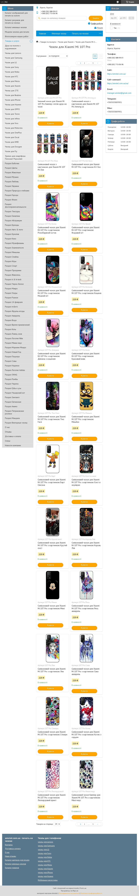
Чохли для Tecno (12, 114)
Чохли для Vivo (11, 123)
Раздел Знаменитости (14, 247)
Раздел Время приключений (17, 325)
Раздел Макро (11, 288)
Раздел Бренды (12, 225)
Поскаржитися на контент (69, 893)
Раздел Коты (10, 329)
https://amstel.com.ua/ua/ (118, 83)
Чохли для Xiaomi (12, 86)
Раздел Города (11, 195)
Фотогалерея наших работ (16, 36)
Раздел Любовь (12, 181)
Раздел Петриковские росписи (14, 412)
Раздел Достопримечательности (15, 205)
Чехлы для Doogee (13, 146)
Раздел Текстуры (12, 211)
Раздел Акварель (12, 315)
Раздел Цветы (11, 168)
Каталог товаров (12, 868)
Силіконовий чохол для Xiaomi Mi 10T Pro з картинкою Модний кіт (52, 293)
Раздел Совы (10, 361)
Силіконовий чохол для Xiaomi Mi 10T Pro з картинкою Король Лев (86, 545)
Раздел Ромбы (11, 379)
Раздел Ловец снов (13, 334)
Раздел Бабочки (12, 163)
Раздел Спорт (11, 266)
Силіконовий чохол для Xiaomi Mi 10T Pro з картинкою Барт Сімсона (52, 482)
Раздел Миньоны (12, 252)
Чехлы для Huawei (13, 104)
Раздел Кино (10, 238)
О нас (7, 427)
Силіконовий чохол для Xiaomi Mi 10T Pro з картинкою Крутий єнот (52, 545)
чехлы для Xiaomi (45, 869)
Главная (42, 33)
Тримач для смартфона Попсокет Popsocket (15, 157)
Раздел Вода (10, 320)
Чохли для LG (11, 62)
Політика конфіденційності (91, 893)
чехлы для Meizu (45, 865)
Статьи (7, 441)
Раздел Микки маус (13, 343)
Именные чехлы (59, 33)
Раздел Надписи (12, 365)
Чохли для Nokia (12, 72)
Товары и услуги (12, 41)
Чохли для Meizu (12, 81)
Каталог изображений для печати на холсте (16, 14)
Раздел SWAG (11, 374)
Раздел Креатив (12, 234)
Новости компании (13, 445)
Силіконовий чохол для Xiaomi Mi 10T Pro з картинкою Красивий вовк (85, 356)
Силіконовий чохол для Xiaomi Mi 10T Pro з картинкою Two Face (52, 419)
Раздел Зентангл (12, 397)
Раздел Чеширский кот (15, 393)
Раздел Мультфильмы (14, 243)
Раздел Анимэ (11, 406)
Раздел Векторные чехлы (16, 422)
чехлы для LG (43, 849)
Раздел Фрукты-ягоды (15, 311)
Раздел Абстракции (13, 220)
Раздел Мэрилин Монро (15, 347)
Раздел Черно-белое (14, 284)
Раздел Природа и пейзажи (17, 190)
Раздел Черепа (11, 383)
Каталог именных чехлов (16, 27)
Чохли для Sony (12, 67)
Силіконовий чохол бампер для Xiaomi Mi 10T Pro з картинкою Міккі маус (86, 798)
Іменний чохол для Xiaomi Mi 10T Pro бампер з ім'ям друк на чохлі (52, 104)
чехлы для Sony (44, 853)
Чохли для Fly (11, 151)
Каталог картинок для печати (17, 860)
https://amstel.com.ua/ (116, 74)
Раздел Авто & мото (14, 229)
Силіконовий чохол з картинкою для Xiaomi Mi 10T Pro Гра (51, 167)
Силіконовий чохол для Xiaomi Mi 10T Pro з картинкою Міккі (52, 607)
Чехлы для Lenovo (13, 53)
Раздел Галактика (12, 216)
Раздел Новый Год (13, 352)
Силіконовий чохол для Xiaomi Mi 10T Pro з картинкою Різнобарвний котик (52, 230)
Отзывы (8, 431)
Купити (50, 123)
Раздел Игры (10, 261)
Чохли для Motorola (13, 128)
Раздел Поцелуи (12, 356)
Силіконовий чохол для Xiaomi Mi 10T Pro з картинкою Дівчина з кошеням (52, 356)
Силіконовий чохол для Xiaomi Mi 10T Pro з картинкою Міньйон (85, 419)
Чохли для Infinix (12, 118)
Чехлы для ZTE (11, 90)
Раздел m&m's (11, 306)
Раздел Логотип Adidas (15, 370)
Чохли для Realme (13, 95)
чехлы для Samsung (46, 846)
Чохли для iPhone (12, 100)
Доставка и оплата (13, 436)
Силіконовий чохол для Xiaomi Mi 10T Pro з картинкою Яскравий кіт (85, 230)
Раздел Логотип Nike (14, 338)
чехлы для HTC (44, 861)
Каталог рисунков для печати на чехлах (14, 21)
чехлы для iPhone (45, 872)
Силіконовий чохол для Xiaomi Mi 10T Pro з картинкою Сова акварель (85, 671)
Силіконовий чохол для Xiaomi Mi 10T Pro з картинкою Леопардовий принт (52, 798)
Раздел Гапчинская (13, 402)
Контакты (9, 845)
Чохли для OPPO (12, 109)
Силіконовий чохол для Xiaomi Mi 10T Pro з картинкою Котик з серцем (86, 734)
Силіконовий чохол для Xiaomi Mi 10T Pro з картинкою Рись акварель (85, 608)
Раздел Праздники (13, 270)
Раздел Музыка (11, 177)
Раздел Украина (12, 186)
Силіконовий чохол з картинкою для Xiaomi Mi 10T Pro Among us (85, 104)
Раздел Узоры (11, 293)
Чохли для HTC (11, 76)
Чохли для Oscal (12, 137)
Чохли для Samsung (13, 58)
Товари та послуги (48, 42)
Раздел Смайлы (12, 256)
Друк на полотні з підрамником (12, 47)
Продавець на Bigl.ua (69, 891)
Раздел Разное (11, 297)
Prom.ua (83, 888)
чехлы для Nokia (45, 857)
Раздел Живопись (12, 275)
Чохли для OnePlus (13, 132)
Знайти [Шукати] (96, 18)
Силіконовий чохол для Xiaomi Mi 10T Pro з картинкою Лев (52, 670)
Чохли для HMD (12, 142)
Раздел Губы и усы (13, 388)
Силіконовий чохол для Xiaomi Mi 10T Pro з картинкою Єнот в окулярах (86, 482)
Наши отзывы (10, 856)
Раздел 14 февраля (14, 302)
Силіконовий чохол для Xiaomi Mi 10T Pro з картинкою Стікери (52, 733)
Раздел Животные (13, 172)
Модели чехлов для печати (17, 32)
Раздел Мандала (12, 418)
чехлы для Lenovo (45, 842)
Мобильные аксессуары (48, 880)
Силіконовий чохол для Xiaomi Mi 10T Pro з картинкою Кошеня (86, 291)
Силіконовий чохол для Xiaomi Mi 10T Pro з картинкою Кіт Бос (86, 165)
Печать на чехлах (80, 33)
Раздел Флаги (11, 199)
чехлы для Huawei (45, 876)
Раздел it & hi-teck (13, 279)
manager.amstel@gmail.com (119, 93)
